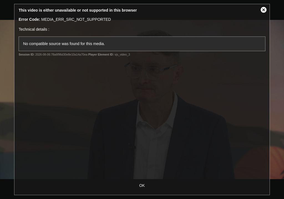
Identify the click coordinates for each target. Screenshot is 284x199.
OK (142, 185)
